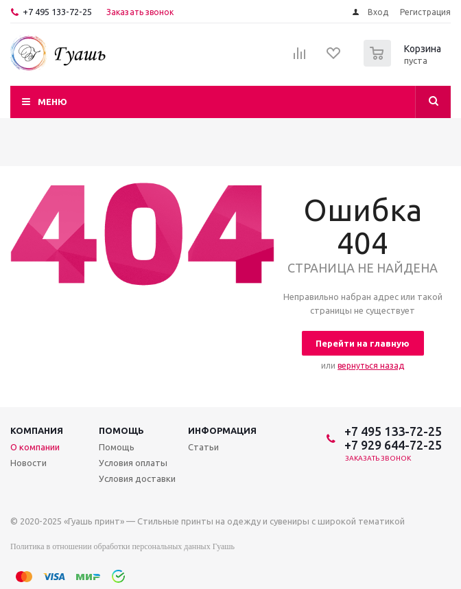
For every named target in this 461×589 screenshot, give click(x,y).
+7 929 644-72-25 (393, 445)
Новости (28, 462)
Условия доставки (137, 478)
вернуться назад (371, 365)
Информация (222, 430)
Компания (36, 430)
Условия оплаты (133, 462)
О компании (35, 447)
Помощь (121, 430)
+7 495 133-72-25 (57, 11)
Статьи (203, 447)
